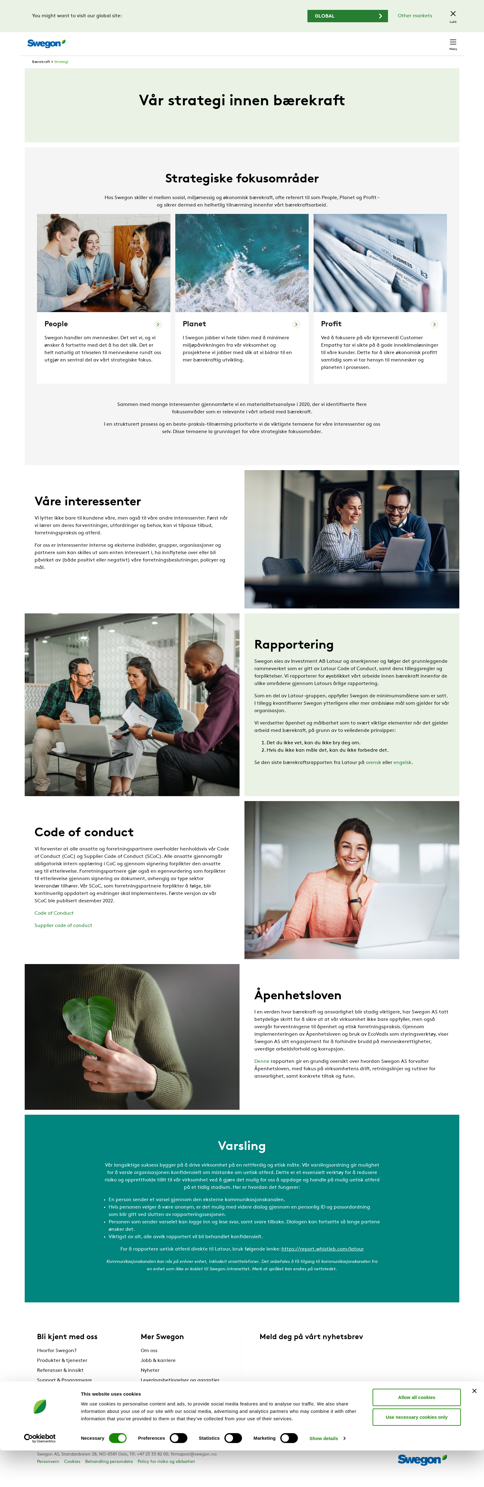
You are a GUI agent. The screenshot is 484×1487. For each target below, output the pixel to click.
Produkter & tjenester (62, 1372)
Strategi (61, 73)
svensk (373, 774)
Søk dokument (345, 41)
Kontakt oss (438, 41)
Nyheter (150, 1382)
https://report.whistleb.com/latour (323, 1260)
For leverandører (160, 1401)
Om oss (149, 1362)
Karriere (380, 40)
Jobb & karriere (158, 1372)
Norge (406, 40)
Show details (324, 1474)
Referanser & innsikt (60, 1382)
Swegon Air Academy (165, 1411)
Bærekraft (41, 73)
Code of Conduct (54, 924)
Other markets (415, 16)
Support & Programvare (64, 1391)
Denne (261, 1073)
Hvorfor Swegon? (57, 1362)
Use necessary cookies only (417, 1453)
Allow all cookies (417, 1433)
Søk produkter (299, 40)
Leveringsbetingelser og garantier (180, 1391)
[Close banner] (474, 1427)
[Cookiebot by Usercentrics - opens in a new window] (40, 1475)
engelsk (402, 774)
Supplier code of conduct (63, 937)
